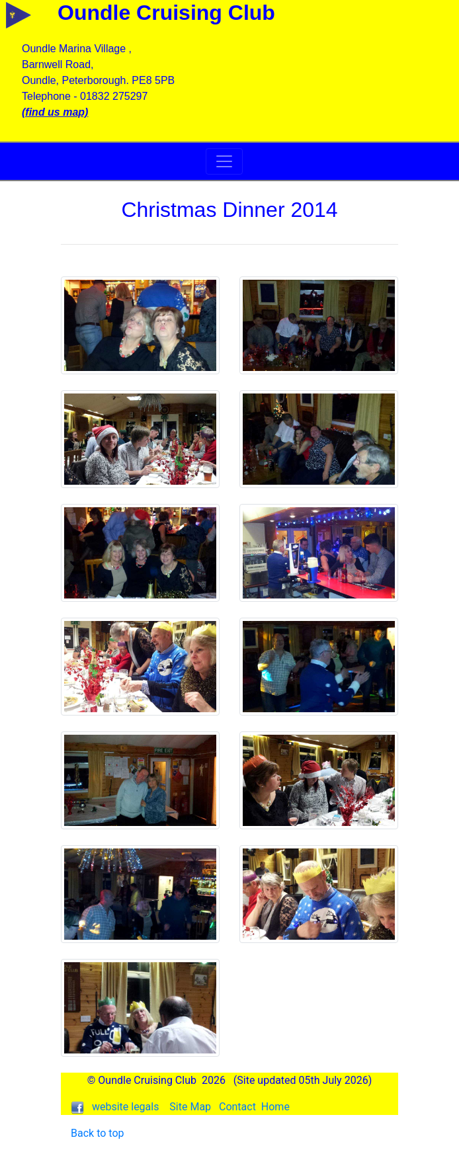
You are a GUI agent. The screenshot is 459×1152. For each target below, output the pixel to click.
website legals (125, 1106)
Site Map (190, 1106)
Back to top (97, 1133)
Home (275, 1106)
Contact (237, 1106)
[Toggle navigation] (224, 161)
